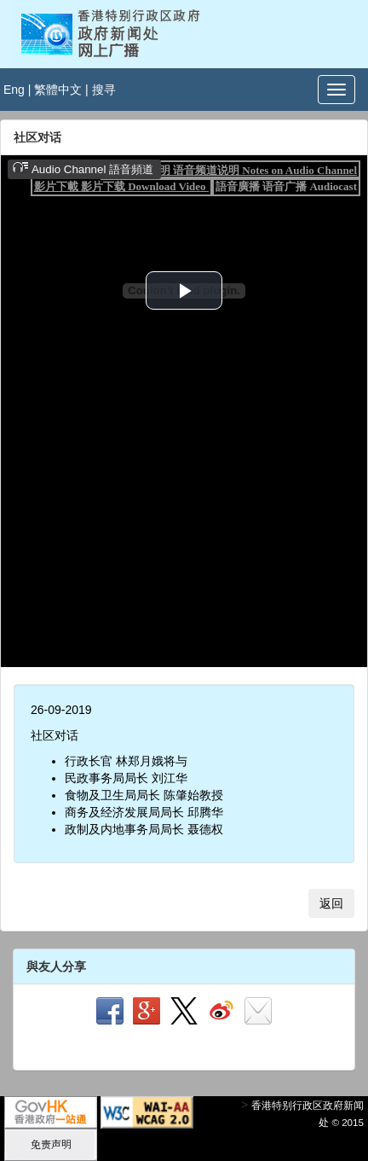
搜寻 (104, 89)
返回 (331, 903)
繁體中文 (58, 89)
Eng (14, 89)
